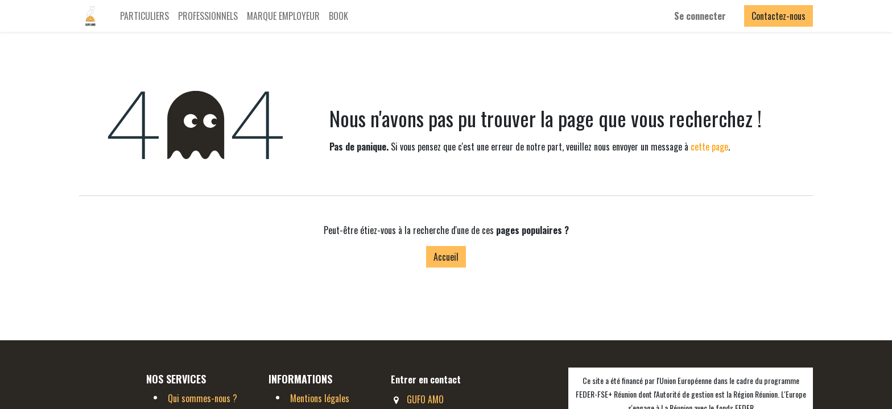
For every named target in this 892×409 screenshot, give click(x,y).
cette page (709, 146)
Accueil (446, 257)
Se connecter (700, 16)
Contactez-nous (778, 16)
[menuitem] (144, 16)
